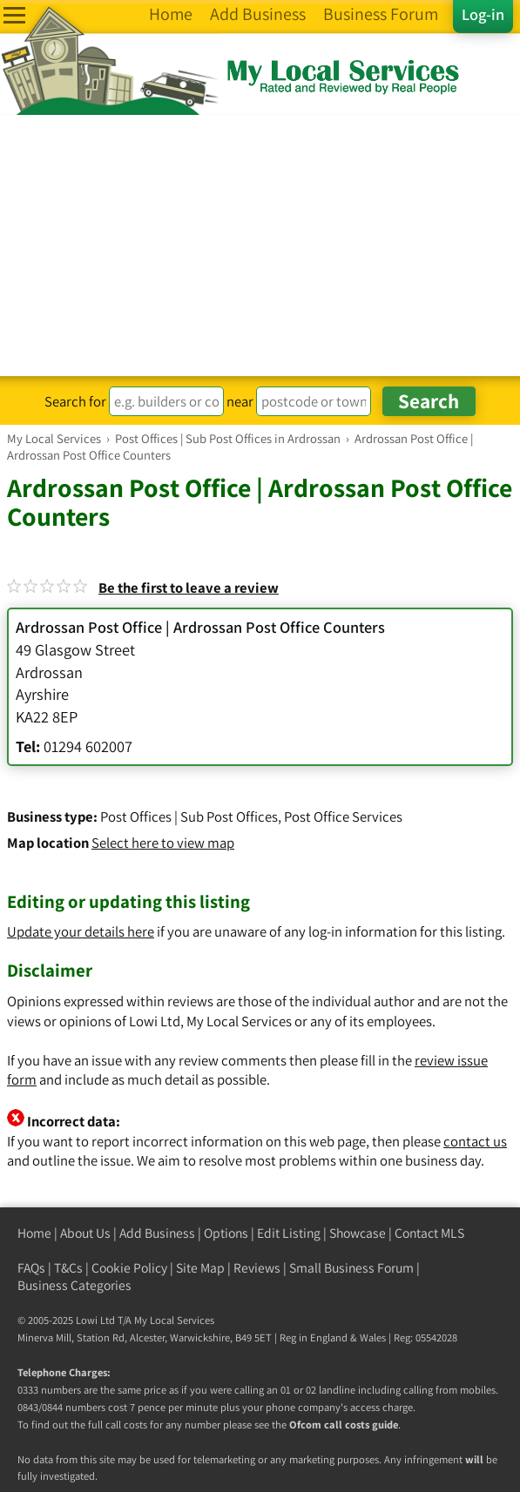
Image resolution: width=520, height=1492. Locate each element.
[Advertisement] (260, 245)
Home (34, 1233)
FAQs (31, 1268)
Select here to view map (162, 842)
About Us (85, 1233)
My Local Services (174, 1320)
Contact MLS (429, 1233)
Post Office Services (343, 816)
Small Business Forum (351, 1268)
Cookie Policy (129, 1268)
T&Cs (68, 1268)
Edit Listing (289, 1233)
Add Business (157, 1233)
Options (226, 1233)
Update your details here (80, 931)
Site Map (200, 1268)
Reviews (256, 1268)
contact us (475, 1141)
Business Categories (74, 1285)
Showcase (357, 1233)
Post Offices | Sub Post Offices (189, 816)
